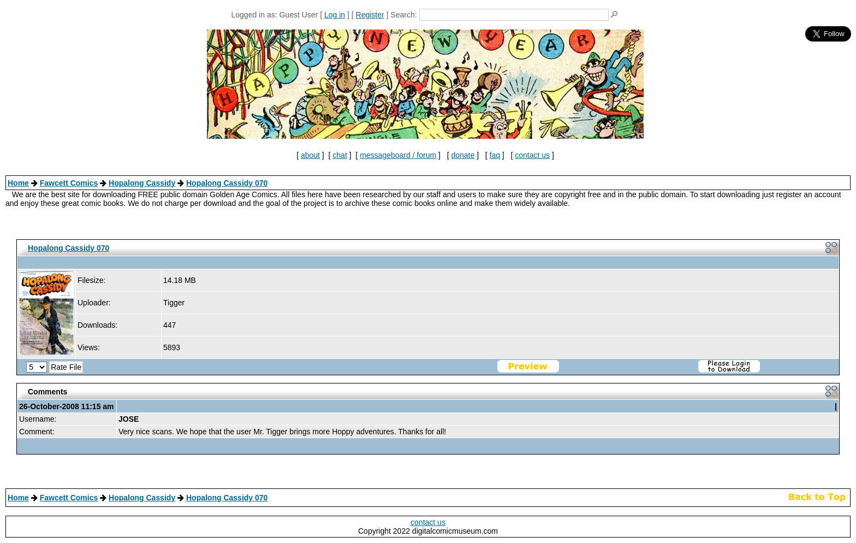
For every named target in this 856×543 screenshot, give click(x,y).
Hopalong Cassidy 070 (227, 183)
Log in (334, 14)
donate (462, 155)
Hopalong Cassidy (142, 183)
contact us (532, 155)
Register (370, 14)
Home (18, 183)
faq (495, 155)
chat (339, 155)
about (310, 155)
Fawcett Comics (69, 183)
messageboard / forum (398, 155)
